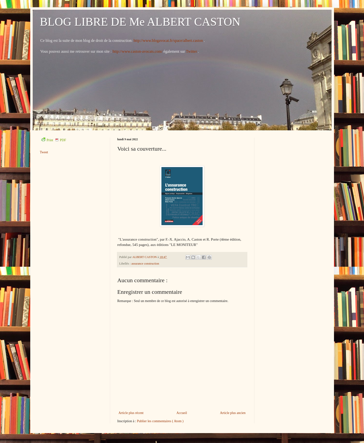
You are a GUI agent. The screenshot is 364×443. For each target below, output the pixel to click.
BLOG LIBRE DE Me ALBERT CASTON (140, 21)
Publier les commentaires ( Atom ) (160, 421)
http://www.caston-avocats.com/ (137, 51)
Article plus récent (131, 413)
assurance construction (145, 263)
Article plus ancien (233, 413)
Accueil (181, 413)
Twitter (192, 51)
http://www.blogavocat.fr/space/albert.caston (169, 40)
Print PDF (53, 140)
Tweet (44, 152)
